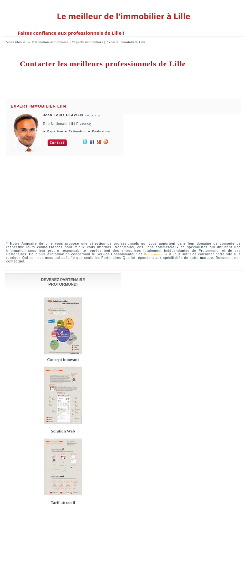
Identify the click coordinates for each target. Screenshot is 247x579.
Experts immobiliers (87, 42)
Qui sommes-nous (37, 258)
